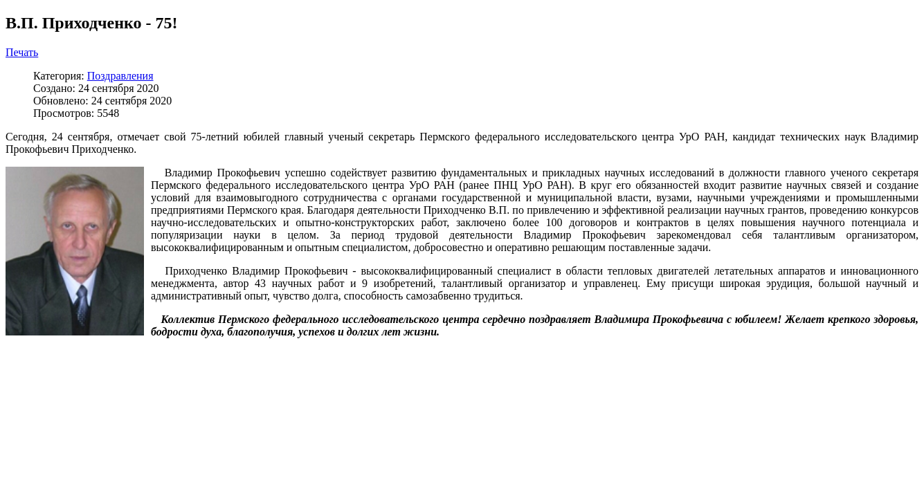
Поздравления (120, 76)
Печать (22, 52)
